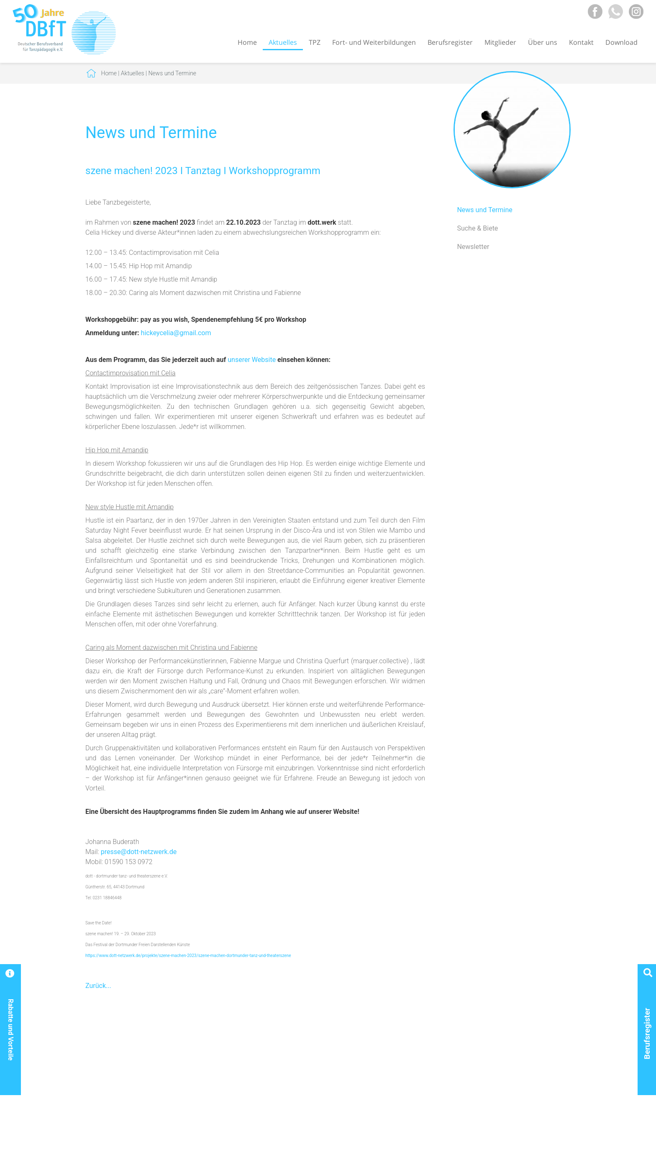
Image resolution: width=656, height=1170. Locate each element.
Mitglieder (500, 42)
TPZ (314, 42)
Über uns (542, 42)
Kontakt (581, 42)
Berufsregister (450, 42)
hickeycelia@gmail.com (176, 333)
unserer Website (252, 360)
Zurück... (98, 986)
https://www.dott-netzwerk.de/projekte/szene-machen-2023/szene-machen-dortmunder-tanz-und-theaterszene (188, 955)
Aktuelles (283, 42)
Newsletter (473, 247)
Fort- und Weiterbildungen (374, 42)
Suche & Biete (477, 228)
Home (247, 42)
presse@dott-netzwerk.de (139, 852)
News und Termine (172, 73)
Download (621, 42)
